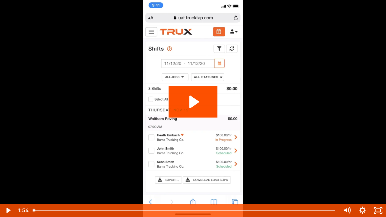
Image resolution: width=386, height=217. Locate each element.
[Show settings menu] (362, 210)
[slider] (184, 210)
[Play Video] (8, 210)
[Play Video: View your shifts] (193, 102)
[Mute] (347, 210)
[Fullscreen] (378, 210)
